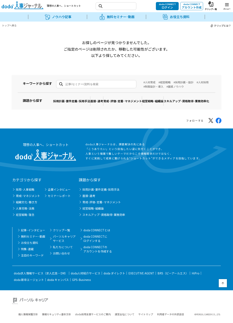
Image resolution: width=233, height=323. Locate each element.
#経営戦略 (165, 82)
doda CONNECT (167, 5)
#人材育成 (149, 82)
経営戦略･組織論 (172, 99)
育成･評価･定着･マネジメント (137, 99)
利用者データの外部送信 (170, 311)
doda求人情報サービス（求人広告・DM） (41, 275)
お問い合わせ (61, 255)
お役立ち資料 (29, 245)
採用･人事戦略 (25, 191)
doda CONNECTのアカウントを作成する (97, 251)
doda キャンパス (58, 282)
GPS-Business (81, 282)
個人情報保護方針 (28, 311)
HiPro (195, 275)
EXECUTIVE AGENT (141, 275)
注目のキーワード (32, 257)
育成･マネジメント (28, 198)
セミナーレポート (59, 198)
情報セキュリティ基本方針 (56, 311)
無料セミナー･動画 (33, 238)
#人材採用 (203, 82)
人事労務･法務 (25, 210)
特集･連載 (27, 251)
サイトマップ (145, 311)
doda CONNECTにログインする (95, 240)
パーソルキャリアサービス (64, 240)
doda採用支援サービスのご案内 (93, 311)
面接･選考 (105, 99)
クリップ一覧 (61, 232)
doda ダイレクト (114, 275)
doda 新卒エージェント (29, 282)
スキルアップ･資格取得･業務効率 (103, 217)
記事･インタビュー (33, 232)
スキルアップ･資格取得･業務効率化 (79, 105)
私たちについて (63, 249)
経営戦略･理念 (25, 217)
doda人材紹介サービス (85, 275)
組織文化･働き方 (26, 204)
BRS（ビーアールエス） (173, 275)
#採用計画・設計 (184, 82)
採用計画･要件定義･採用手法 (74, 99)
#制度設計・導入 (153, 86)
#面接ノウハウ (175, 86)
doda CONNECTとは (96, 232)
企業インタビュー (59, 191)
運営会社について (124, 311)
